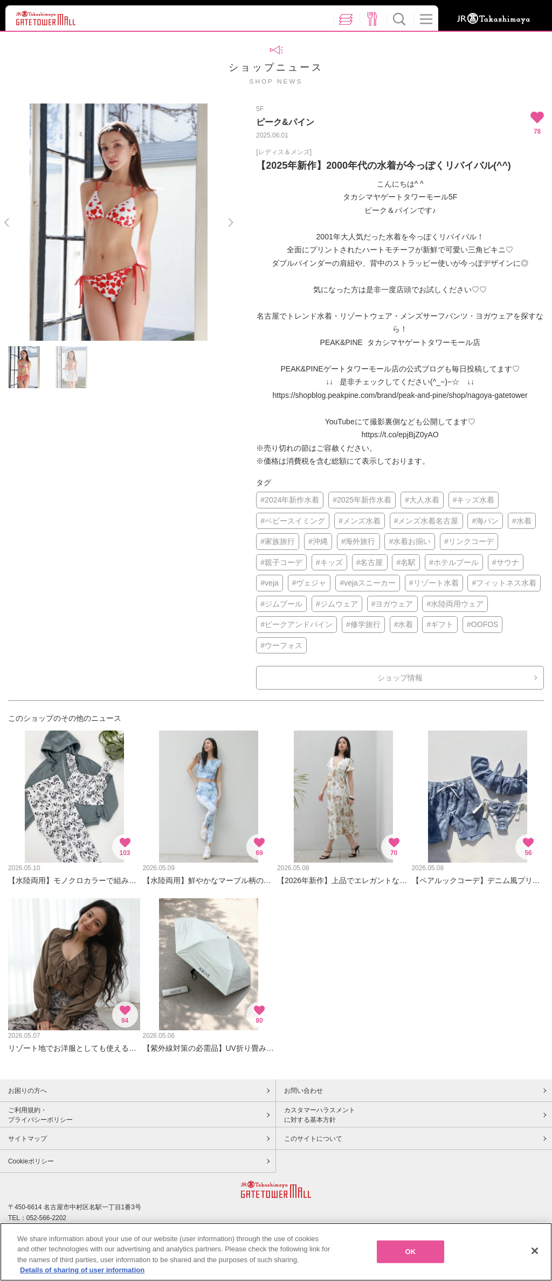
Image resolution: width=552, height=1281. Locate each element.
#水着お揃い (410, 541)
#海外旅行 (358, 541)
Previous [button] (6, 222)
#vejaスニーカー (367, 582)
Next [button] (230, 222)
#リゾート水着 (434, 582)
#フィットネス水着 (504, 582)
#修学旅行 (363, 624)
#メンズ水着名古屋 (426, 520)
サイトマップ (27, 1138)
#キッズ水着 (474, 499)
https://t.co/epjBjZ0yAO (400, 434)
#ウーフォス (281, 645)
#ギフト (439, 624)
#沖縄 (318, 541)
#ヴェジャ (309, 582)
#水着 (522, 520)
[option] (118, 222)
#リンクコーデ (469, 541)
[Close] (535, 1253)
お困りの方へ (27, 1090)
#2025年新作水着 (362, 499)
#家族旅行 (277, 541)
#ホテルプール (454, 562)
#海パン (485, 520)
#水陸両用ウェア (455, 604)
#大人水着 (422, 499)
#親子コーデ (281, 562)
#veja (269, 582)
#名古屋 (369, 562)
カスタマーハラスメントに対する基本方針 (319, 1115)
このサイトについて (313, 1138)
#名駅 (406, 562)
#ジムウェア (337, 604)
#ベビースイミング (292, 520)
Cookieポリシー (31, 1161)
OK (410, 1254)
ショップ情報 (400, 677)
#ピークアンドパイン (296, 624)
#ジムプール (281, 604)
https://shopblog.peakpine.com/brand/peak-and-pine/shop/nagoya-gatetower (400, 395)
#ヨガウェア (392, 604)
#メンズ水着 (360, 520)
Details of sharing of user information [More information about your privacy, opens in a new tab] (82, 1273)
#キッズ (329, 562)
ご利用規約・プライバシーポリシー (40, 1115)
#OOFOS (482, 624)
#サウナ (505, 562)
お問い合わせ (303, 1090)
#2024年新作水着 (289, 499)
